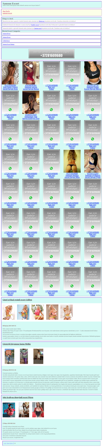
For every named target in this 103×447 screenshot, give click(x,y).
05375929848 (72, 173)
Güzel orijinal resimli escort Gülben (17, 300)
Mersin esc (42, 21)
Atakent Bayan (6, 33)
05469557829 (31, 115)
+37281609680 (51, 85)
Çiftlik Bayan (6, 40)
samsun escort (7, 13)
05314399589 (10, 85)
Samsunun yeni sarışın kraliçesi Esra (30, 117)
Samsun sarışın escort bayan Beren (31, 88)
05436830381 (31, 85)
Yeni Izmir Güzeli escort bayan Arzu (10, 88)
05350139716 (92, 85)
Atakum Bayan (6, 37)
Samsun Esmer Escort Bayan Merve (92, 88)
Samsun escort (38, 28)
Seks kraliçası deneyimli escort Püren (18, 397)
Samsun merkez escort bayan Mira (72, 176)
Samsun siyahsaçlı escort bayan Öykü (92, 176)
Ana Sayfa (6, 11)
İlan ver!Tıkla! (51, 88)
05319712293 (92, 173)
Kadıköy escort (35, 24)
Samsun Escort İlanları (8, 44)
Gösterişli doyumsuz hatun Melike (17, 344)
